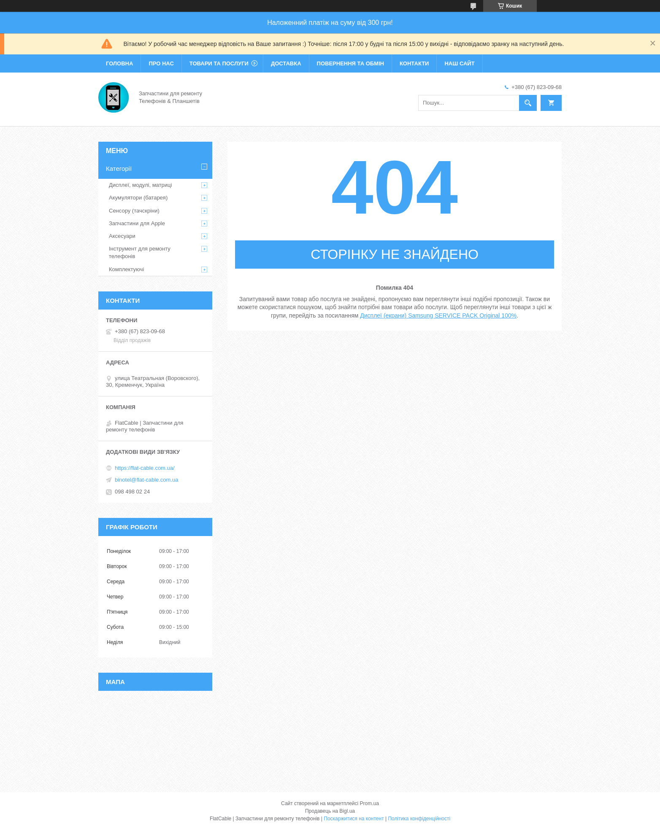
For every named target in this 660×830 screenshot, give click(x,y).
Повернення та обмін (350, 63)
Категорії (119, 168)
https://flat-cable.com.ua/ (145, 468)
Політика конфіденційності (419, 819)
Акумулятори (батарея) (138, 197)
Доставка (286, 63)
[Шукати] (528, 103)
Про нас (161, 63)
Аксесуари (122, 236)
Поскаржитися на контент (354, 819)
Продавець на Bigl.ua (330, 811)
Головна (119, 63)
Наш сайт (459, 63)
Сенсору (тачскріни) (134, 211)
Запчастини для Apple (137, 223)
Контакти (414, 63)
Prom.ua (369, 803)
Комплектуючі (126, 269)
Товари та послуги (219, 63)
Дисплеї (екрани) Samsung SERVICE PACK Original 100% (438, 315)
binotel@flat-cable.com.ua (147, 480)
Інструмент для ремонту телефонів (139, 252)
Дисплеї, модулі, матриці (140, 185)
